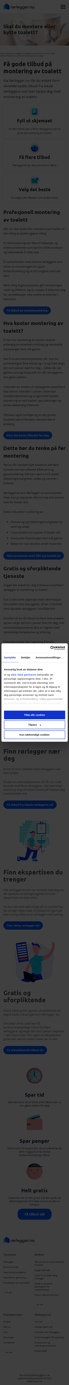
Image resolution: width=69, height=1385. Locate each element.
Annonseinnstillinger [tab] (48, 657)
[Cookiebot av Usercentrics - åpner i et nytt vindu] (50, 648)
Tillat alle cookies (34, 714)
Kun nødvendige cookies (34, 734)
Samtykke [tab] (10, 657)
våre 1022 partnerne (23, 674)
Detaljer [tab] (26, 657)
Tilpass (34, 724)
